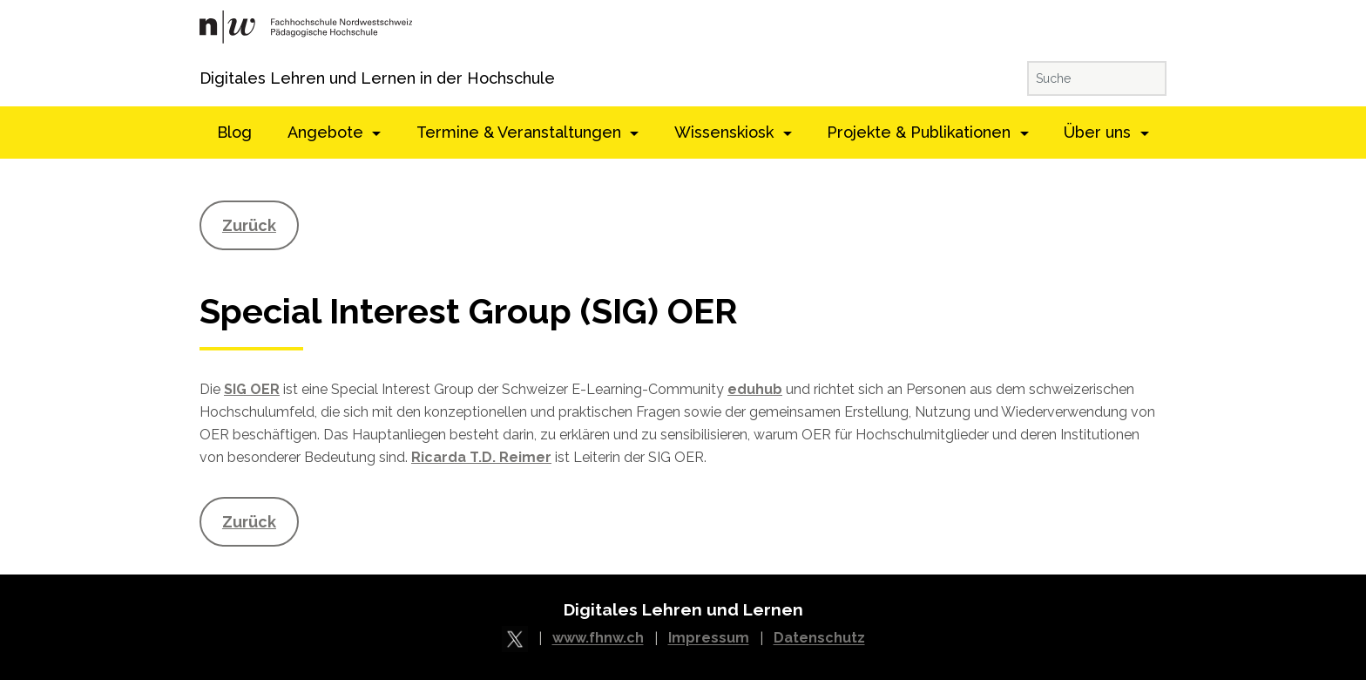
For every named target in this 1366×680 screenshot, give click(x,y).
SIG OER (252, 389)
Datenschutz (819, 638)
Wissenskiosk (726, 132)
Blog (234, 132)
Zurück (249, 225)
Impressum (708, 638)
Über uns (1099, 132)
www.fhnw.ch (598, 638)
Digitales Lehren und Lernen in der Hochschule (223, 78)
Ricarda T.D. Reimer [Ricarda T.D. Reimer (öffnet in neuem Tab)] (481, 457)
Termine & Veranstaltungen (521, 132)
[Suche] (1097, 78)
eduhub (754, 389)
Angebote (327, 132)
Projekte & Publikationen (921, 132)
